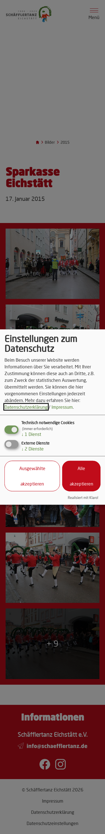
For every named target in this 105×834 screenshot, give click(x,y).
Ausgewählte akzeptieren (32, 476)
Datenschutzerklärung (26, 407)
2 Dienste (32, 448)
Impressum (62, 407)
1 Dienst (31, 434)
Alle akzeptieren (81, 476)
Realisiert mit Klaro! (83, 497)
